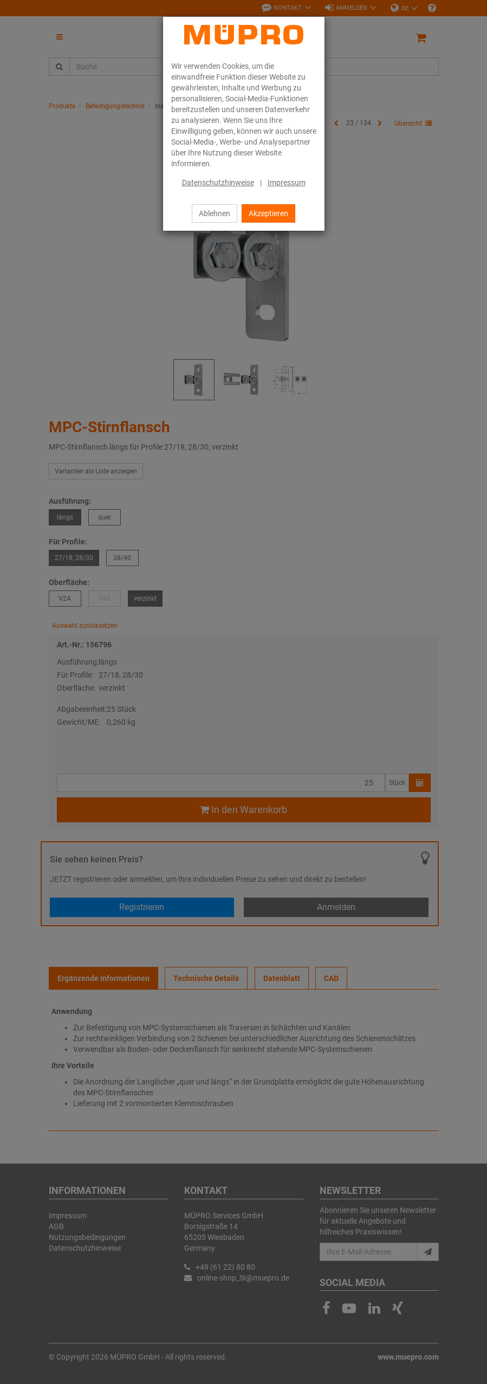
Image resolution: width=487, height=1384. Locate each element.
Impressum (287, 182)
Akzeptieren (268, 213)
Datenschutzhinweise (218, 182)
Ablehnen (214, 213)
